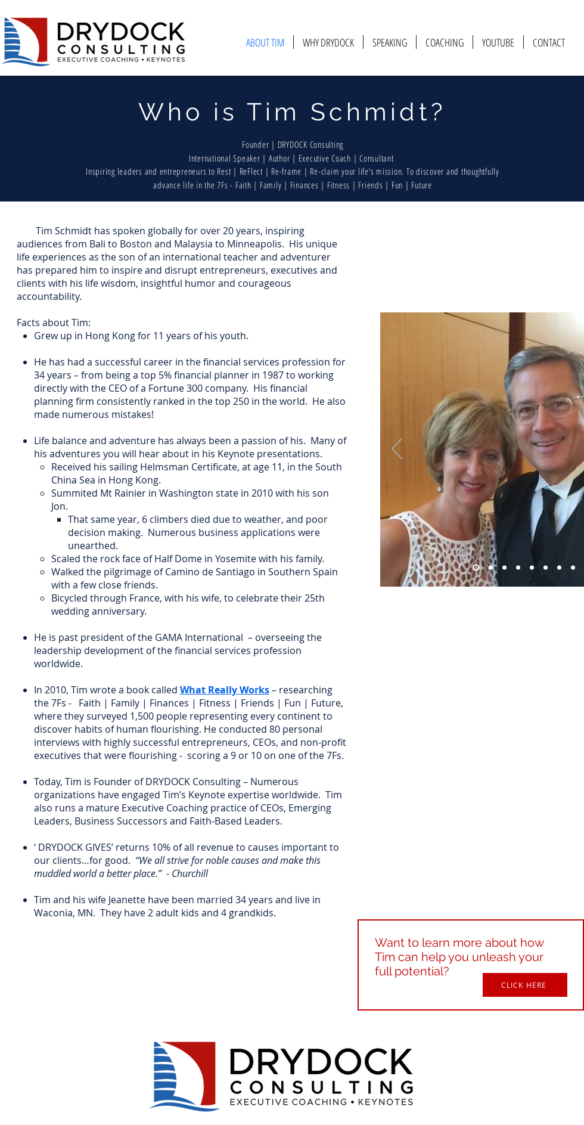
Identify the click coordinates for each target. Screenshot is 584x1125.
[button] (525, 985)
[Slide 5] (532, 568)
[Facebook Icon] (519, 1042)
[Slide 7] (559, 568)
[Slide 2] (491, 568)
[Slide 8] (573, 568)
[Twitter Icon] (539, 1042)
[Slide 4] (518, 568)
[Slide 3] (504, 568)
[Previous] (397, 449)
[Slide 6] (545, 568)
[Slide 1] (476, 568)
